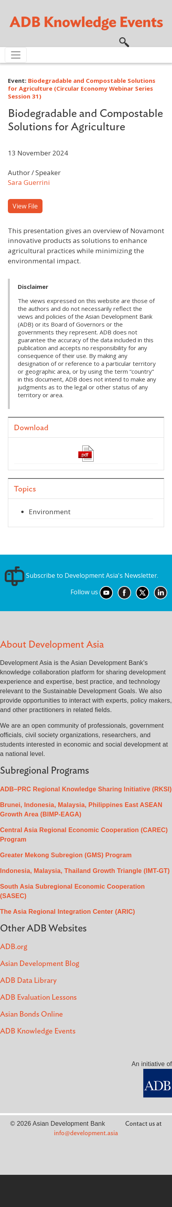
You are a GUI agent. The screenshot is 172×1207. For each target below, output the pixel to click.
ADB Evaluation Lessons (38, 997)
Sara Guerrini (29, 182)
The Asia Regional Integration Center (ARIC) (67, 911)
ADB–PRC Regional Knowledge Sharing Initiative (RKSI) (86, 789)
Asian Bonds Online (31, 1014)
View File (25, 206)
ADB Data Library (28, 980)
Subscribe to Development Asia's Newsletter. (81, 575)
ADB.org (13, 947)
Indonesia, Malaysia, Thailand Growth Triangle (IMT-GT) (85, 870)
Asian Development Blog (39, 964)
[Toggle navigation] (16, 55)
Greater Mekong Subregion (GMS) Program (66, 855)
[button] (124, 41)
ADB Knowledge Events (38, 1031)
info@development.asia (86, 1133)
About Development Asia (52, 645)
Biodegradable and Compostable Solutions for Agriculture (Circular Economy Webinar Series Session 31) (81, 88)
